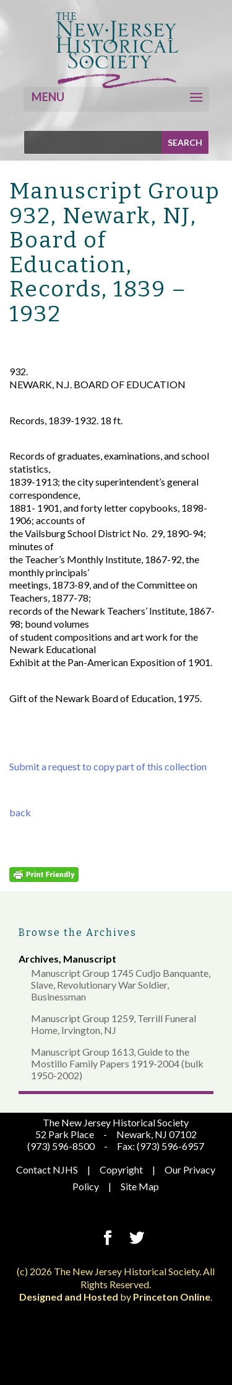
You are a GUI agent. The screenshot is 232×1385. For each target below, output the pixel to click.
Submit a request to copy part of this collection (108, 766)
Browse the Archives (78, 932)
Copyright (121, 1169)
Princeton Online (171, 1297)
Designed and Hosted (68, 1297)
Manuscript (89, 958)
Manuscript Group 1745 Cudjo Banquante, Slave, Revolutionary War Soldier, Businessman (120, 984)
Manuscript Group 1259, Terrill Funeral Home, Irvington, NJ (113, 1024)
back (20, 812)
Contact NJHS (47, 1169)
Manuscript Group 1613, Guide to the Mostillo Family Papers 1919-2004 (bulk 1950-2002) (117, 1063)
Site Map (140, 1186)
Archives (39, 958)
